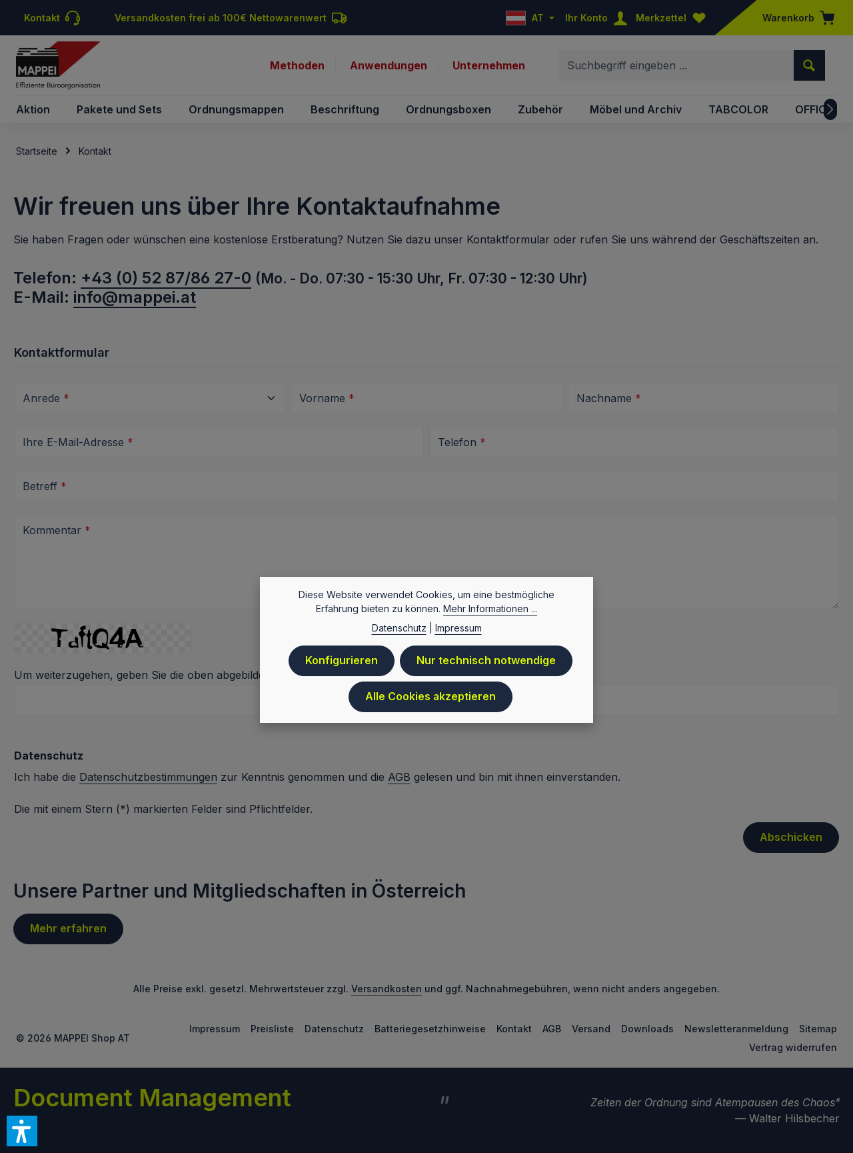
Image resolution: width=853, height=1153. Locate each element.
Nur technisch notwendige (486, 666)
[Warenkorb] (794, 17)
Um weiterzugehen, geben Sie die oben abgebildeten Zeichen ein (182, 675)
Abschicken (791, 837)
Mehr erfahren (68, 929)
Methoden (297, 65)
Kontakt (514, 1028)
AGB (399, 777)
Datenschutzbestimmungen (148, 777)
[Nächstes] (830, 109)
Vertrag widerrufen (793, 1047)
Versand (591, 1028)
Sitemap (818, 1028)
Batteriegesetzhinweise (430, 1028)
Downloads (647, 1028)
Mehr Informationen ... (490, 614)
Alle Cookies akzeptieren (430, 702)
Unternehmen (488, 65)
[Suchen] (809, 65)
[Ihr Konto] (599, 17)
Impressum (214, 1028)
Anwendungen (388, 65)
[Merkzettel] (674, 17)
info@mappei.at (134, 297)
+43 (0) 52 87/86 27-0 (166, 277)
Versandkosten (386, 988)
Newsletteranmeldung (736, 1028)
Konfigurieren (341, 666)
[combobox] (676, 65)
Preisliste (272, 1028)
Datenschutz (334, 1028)
